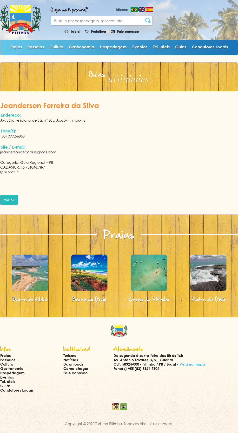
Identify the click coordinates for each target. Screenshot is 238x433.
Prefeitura (98, 31)
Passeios (35, 46)
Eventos (139, 46)
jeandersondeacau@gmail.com (28, 152)
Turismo (70, 355)
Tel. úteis (161, 46)
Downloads (73, 364)
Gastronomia (81, 46)
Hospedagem (113, 46)
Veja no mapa (192, 364)
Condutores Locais (210, 46)
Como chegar (75, 368)
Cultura (56, 46)
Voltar (9, 200)
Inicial (75, 31)
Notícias (70, 360)
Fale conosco (128, 31)
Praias (16, 46)
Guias (180, 46)
